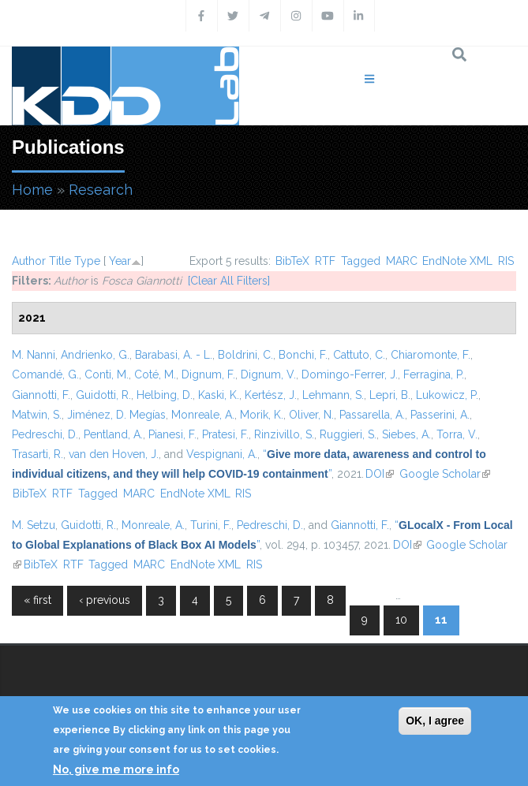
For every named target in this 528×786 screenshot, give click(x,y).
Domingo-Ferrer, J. (349, 374)
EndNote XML (457, 261)
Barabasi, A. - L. (173, 354)
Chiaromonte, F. (430, 354)
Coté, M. (155, 374)
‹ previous (104, 600)
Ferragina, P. (433, 374)
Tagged (360, 261)
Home (32, 189)
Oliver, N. (311, 414)
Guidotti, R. (103, 395)
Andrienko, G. (95, 354)
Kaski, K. (218, 395)
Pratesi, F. (225, 434)
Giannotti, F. (41, 395)
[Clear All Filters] (229, 280)
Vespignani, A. (221, 454)
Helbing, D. (165, 395)
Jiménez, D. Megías (116, 414)
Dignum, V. (268, 374)
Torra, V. (456, 434)
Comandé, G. (45, 374)
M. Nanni (33, 354)
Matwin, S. (37, 414)
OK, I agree (435, 720)
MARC (402, 261)
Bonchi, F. (303, 354)
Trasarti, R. (37, 454)
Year (120, 261)
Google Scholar (444, 474)
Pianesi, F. (172, 434)
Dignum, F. (208, 374)
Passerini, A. (440, 414)
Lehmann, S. (333, 395)
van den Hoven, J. (114, 454)
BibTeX (292, 261)
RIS (506, 261)
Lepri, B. (389, 395)
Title (60, 261)
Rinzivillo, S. (284, 434)
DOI (379, 474)
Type (87, 261)
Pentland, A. (113, 434)
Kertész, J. (271, 395)
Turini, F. (210, 525)
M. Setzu (33, 525)
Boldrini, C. (245, 354)
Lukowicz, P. (447, 395)
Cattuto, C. (359, 354)
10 (401, 619)
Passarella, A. (372, 414)
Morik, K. (261, 414)
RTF (325, 261)
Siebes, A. (406, 434)
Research (101, 189)
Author (29, 261)
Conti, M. (106, 374)
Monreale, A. (202, 414)
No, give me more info (116, 769)
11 (441, 619)
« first (37, 600)
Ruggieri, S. (348, 434)
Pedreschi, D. (45, 434)
